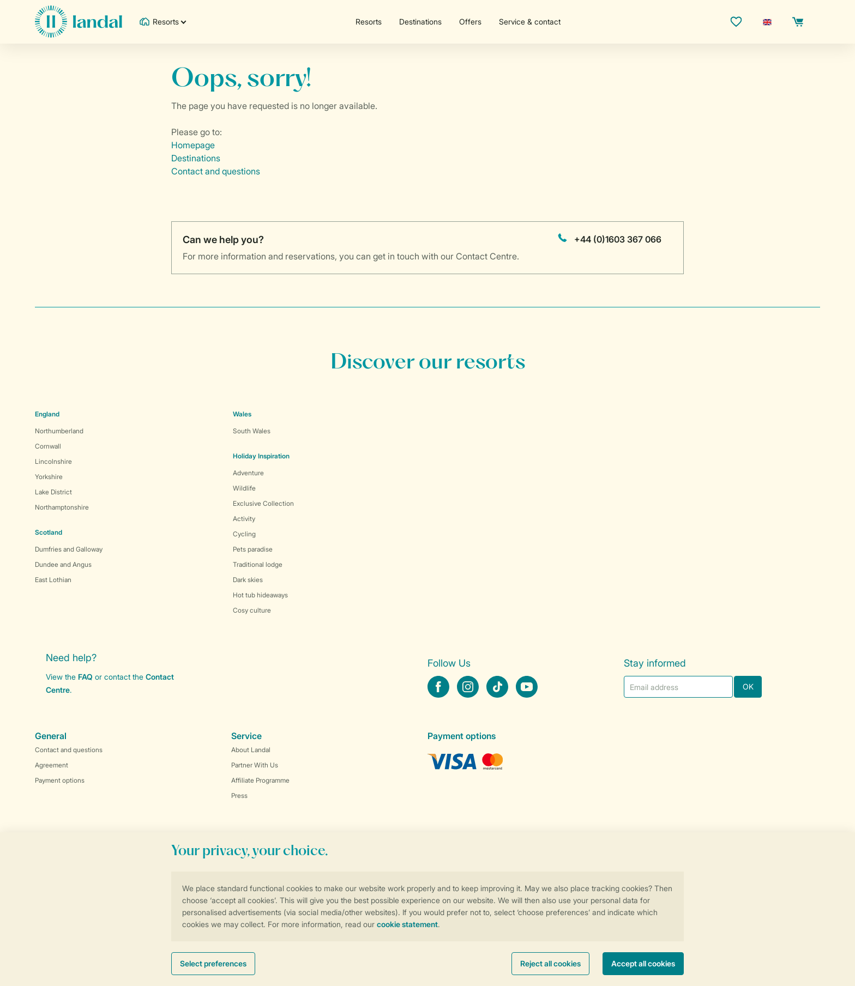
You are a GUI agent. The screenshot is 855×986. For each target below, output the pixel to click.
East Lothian (53, 580)
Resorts (369, 21)
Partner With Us (254, 765)
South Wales (251, 431)
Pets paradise (253, 549)
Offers (470, 21)
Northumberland (59, 431)
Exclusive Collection (263, 503)
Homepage (193, 145)
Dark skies (248, 580)
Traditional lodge (257, 564)
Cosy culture (252, 610)
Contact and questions (215, 171)
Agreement (51, 765)
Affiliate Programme (260, 780)
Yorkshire (49, 477)
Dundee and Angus (63, 564)
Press (239, 795)
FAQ (85, 676)
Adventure (248, 473)
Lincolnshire (53, 461)
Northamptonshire (62, 507)
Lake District (53, 492)
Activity (244, 519)
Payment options (60, 780)
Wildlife (244, 488)
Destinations (420, 21)
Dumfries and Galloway (69, 549)
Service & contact (530, 21)
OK (748, 686)
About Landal (250, 750)
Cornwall (48, 446)
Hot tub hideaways (260, 595)
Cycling (244, 534)
